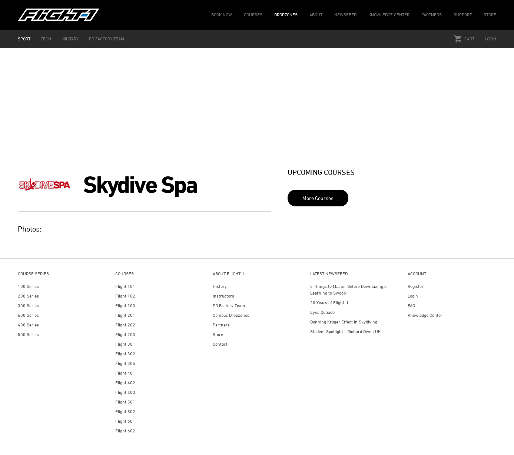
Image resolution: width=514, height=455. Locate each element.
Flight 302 (125, 353)
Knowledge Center (425, 315)
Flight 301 (125, 344)
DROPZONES (286, 14)
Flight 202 (125, 325)
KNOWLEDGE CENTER (388, 14)
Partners (221, 325)
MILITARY (70, 38)
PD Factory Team (229, 305)
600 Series (28, 315)
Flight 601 (125, 421)
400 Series (28, 325)
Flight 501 (125, 402)
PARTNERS (431, 14)
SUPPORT (463, 14)
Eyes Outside (322, 312)
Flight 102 (125, 296)
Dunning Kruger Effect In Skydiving (343, 322)
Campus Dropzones (231, 315)
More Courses (318, 198)
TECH (46, 38)
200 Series (28, 296)
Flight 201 (125, 315)
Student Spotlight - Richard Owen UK (345, 331)
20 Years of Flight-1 (329, 302)
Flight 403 (125, 392)
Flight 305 (125, 363)
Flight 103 (125, 305)
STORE (490, 14)
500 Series (28, 334)
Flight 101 (125, 286)
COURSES (253, 14)
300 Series (28, 305)
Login (490, 38)
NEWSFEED (345, 14)
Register (416, 286)
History (220, 286)
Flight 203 (125, 334)
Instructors (223, 296)
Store (218, 334)
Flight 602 (125, 431)
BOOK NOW (221, 14)
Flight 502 (125, 411)
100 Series (28, 286)
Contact (220, 344)
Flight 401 (125, 373)
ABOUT (315, 14)
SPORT (24, 38)
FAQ (411, 305)
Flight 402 (125, 382)
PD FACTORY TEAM (106, 38)
